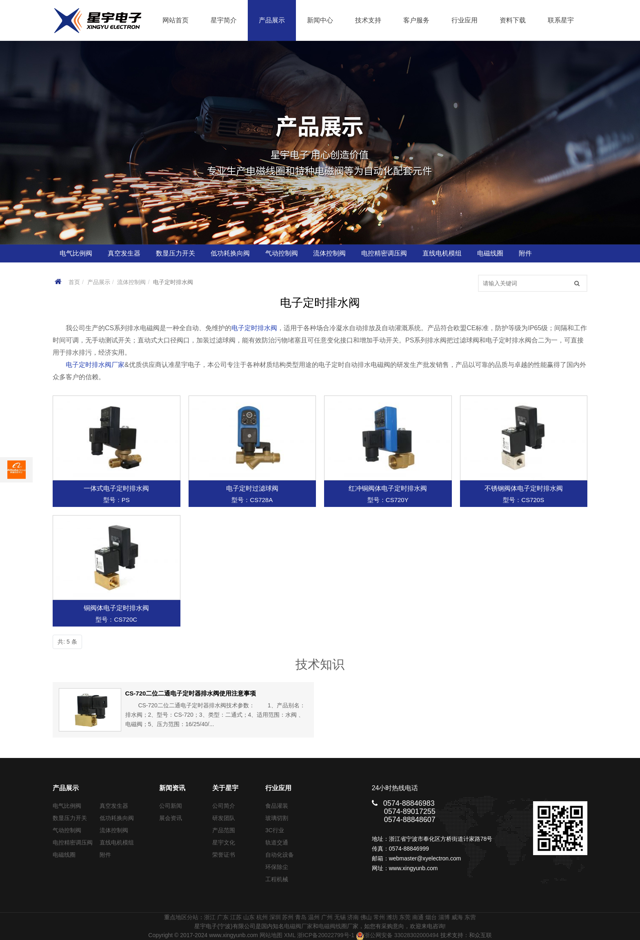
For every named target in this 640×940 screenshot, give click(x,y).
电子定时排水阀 (254, 327)
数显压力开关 (70, 818)
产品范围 (223, 830)
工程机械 (276, 879)
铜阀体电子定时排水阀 (116, 607)
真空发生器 (114, 805)
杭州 (262, 917)
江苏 (236, 917)
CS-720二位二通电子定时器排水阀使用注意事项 (190, 693)
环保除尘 (276, 867)
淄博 (444, 917)
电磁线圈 (64, 854)
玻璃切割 (276, 818)
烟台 (431, 917)
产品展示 (272, 20)
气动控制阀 (67, 830)
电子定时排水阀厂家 (95, 364)
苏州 (287, 917)
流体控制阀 (131, 282)
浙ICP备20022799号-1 (325, 935)
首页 (74, 282)
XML (290, 935)
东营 (470, 917)
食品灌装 (276, 805)
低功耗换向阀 (117, 818)
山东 (249, 917)
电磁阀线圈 (332, 926)
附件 (105, 854)
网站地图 (271, 935)
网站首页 (175, 20)
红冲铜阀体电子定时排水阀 (388, 488)
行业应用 (464, 20)
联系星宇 (561, 20)
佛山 (366, 917)
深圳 (275, 917)
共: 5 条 (67, 641)
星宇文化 (223, 842)
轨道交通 (276, 842)
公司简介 (223, 805)
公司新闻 (170, 805)
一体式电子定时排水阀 (116, 488)
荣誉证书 (223, 854)
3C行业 (274, 830)
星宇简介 (224, 20)
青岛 (301, 917)
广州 (327, 917)
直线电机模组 (117, 842)
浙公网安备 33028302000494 (397, 935)
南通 (418, 917)
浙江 (210, 917)
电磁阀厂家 (298, 926)
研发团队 (223, 818)
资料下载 (513, 20)
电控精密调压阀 (73, 842)
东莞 (405, 917)
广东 (223, 917)
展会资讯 (170, 818)
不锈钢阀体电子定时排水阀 (523, 488)
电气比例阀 (67, 805)
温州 (314, 917)
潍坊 (392, 917)
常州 (379, 917)
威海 (457, 917)
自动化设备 (279, 854)
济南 (353, 917)
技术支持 (368, 20)
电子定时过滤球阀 (252, 488)
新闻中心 (320, 20)
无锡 (340, 917)
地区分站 (187, 917)
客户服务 (416, 20)
